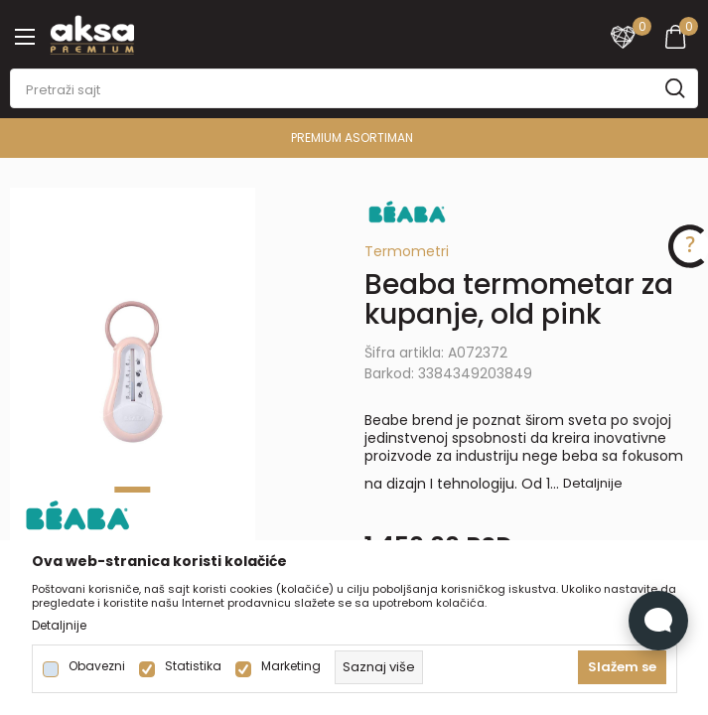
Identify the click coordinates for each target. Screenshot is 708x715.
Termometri (406, 251)
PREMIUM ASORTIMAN (352, 137)
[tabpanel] (133, 372)
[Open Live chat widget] (658, 620)
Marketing (291, 666)
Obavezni (97, 666)
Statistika (193, 666)
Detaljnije (593, 483)
